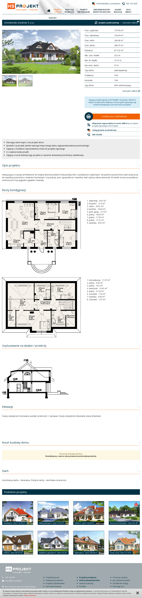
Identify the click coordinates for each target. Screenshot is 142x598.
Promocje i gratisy (120, 577)
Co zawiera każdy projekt (17, 152)
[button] (5, 52)
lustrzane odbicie (130, 23)
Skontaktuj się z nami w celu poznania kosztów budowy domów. (71, 456)
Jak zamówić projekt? (121, 580)
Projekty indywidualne (55, 583)
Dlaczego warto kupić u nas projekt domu (25, 142)
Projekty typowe (52, 577)
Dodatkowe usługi (120, 583)
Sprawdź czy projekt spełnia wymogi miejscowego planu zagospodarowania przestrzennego (47, 145)
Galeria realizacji (86, 583)
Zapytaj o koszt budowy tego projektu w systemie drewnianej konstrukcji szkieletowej (45, 155)
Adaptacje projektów (54, 580)
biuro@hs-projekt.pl (13, 580)
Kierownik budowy (53, 586)
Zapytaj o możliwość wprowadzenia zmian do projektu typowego (35, 148)
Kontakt (82, 586)
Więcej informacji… (30, 595)
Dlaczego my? (118, 586)
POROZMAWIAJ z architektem (108, 3)
